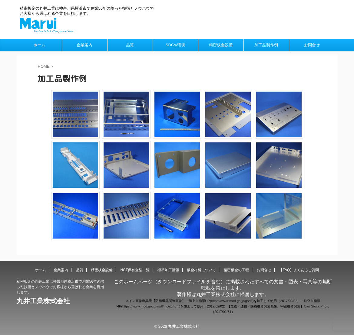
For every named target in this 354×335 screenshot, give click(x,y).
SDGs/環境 (175, 45)
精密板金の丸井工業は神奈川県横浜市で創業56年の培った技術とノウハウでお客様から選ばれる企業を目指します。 (60, 286)
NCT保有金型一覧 (135, 270)
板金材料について (201, 270)
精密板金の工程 (236, 270)
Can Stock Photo (316, 306)
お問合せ (312, 45)
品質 (130, 45)
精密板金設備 (221, 45)
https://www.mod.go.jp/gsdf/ (232, 301)
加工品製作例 (266, 45)
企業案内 (84, 45)
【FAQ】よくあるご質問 (299, 270)
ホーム (39, 45)
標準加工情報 (168, 270)
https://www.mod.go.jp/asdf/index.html (150, 306)
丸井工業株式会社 (43, 301)
